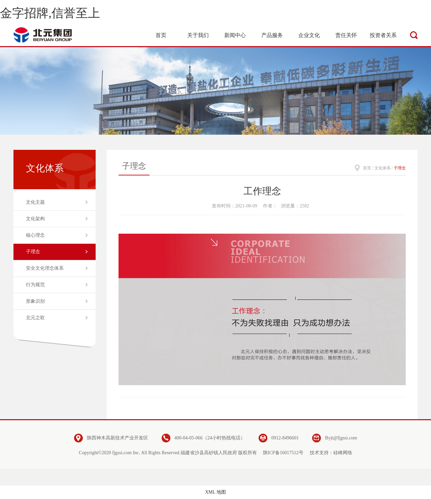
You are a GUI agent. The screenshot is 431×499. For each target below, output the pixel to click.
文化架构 (35, 218)
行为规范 (35, 284)
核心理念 (35, 235)
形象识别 (35, 301)
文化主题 (35, 202)
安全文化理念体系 (45, 268)
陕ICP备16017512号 (283, 452)
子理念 (33, 251)
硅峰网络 (342, 452)
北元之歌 (35, 317)
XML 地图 (215, 492)
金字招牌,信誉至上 (50, 13)
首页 (367, 168)
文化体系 (382, 168)
